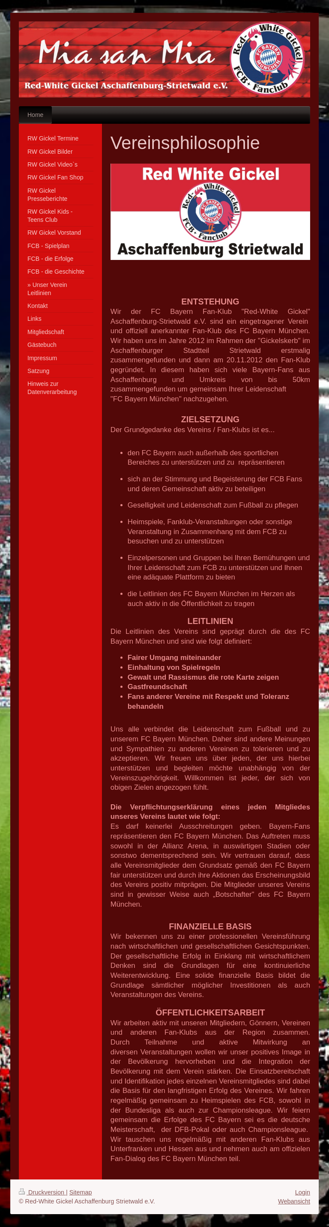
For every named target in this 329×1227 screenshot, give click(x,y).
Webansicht (294, 1201)
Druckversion (42, 1192)
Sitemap (80, 1192)
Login (302, 1192)
